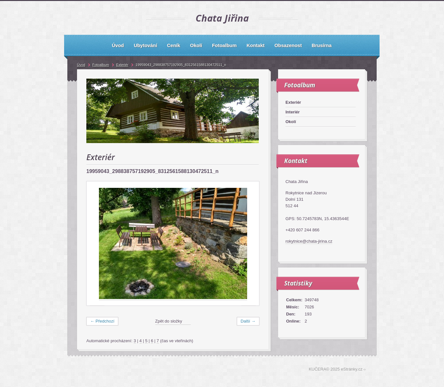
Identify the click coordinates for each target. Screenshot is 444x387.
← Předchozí (102, 321)
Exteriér (293, 102)
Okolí (290, 121)
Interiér (292, 112)
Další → (248, 321)
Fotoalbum (100, 65)
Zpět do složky (168, 321)
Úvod (81, 65)
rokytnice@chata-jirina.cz (308, 241)
